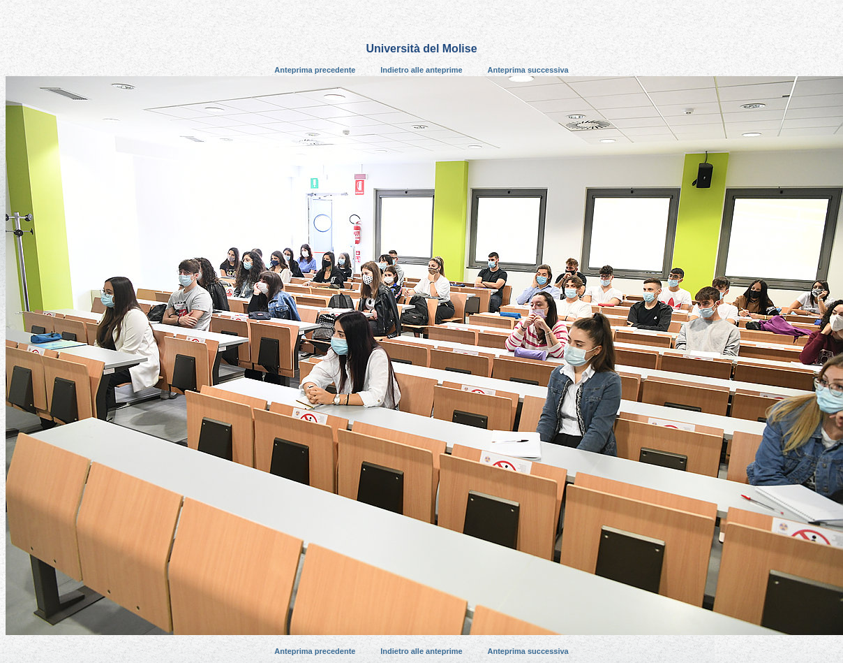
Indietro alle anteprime (421, 70)
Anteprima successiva (528, 70)
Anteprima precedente (314, 70)
